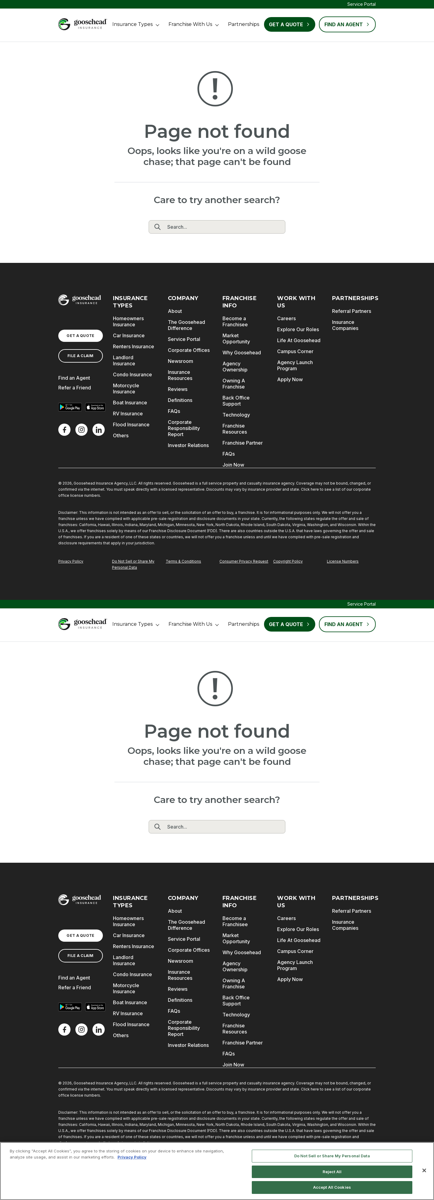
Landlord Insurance (124, 360)
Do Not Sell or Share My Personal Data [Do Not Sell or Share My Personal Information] (133, 564)
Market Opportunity (236, 338)
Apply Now (290, 379)
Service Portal (361, 4)
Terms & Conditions (183, 561)
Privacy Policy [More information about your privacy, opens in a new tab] (132, 1157)
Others (120, 435)
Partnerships (243, 24)
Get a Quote (289, 24)
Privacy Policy (70, 561)
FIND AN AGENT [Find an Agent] (347, 24)
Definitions (180, 400)
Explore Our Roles (298, 329)
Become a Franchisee (235, 321)
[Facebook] (64, 430)
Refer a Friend (74, 388)
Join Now (233, 465)
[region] (217, 1171)
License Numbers (343, 561)
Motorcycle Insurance (126, 388)
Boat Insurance (130, 402)
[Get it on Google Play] (69, 407)
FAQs (174, 411)
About (175, 311)
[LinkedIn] (98, 430)
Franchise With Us (190, 24)
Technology (236, 415)
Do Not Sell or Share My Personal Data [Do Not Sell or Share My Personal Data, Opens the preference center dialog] (332, 1155)
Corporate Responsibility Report (184, 428)
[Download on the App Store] (95, 407)
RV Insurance (128, 413)
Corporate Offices (189, 350)
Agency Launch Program (295, 365)
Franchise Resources (234, 429)
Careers (286, 318)
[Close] (424, 1170)
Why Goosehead (241, 352)
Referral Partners (351, 311)
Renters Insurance (133, 346)
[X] (81, 430)
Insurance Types (132, 24)
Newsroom (180, 361)
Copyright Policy (288, 561)
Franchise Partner (242, 443)
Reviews (177, 389)
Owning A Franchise (233, 384)
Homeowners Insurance (128, 321)
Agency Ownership (235, 366)
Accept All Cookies (332, 1187)
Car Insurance (129, 335)
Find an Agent (74, 378)
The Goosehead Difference (186, 325)
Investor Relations (188, 445)
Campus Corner (295, 351)
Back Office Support (236, 401)
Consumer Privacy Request (243, 561)
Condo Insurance (132, 374)
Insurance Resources (180, 375)
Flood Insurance (131, 424)
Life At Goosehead (298, 340)
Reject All (332, 1171)
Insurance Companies (345, 325)
